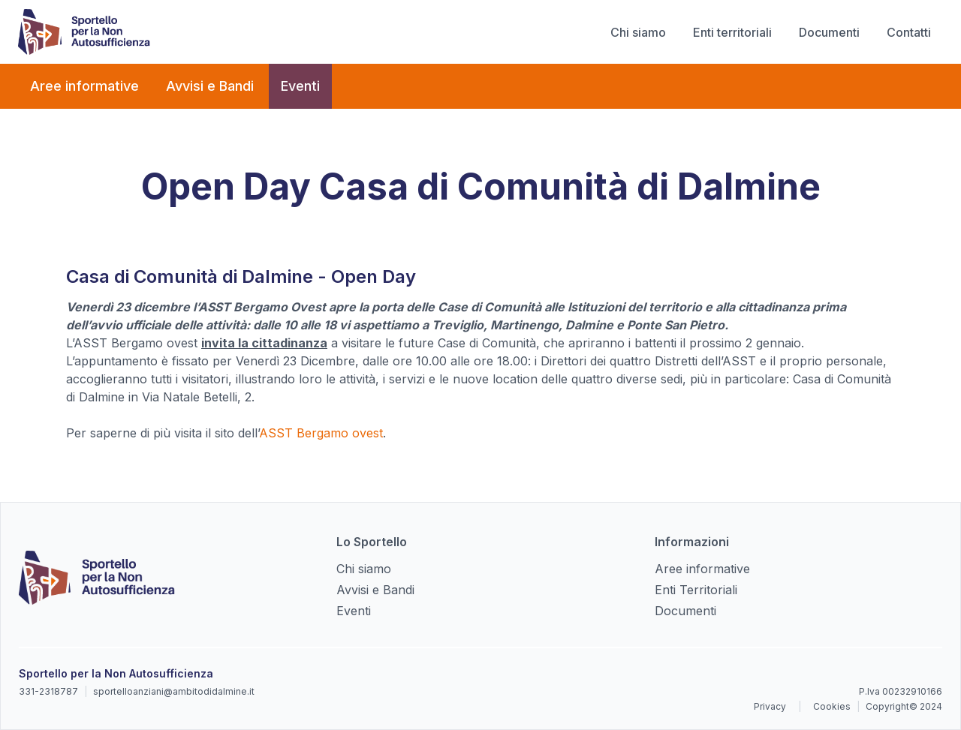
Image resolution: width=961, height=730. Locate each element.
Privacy (770, 706)
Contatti (909, 32)
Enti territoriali (732, 32)
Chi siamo (638, 32)
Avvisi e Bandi (210, 86)
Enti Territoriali (696, 589)
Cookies (832, 706)
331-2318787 (48, 691)
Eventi (300, 86)
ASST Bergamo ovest (321, 432)
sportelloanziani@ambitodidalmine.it (174, 691)
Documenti (829, 32)
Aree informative (84, 86)
